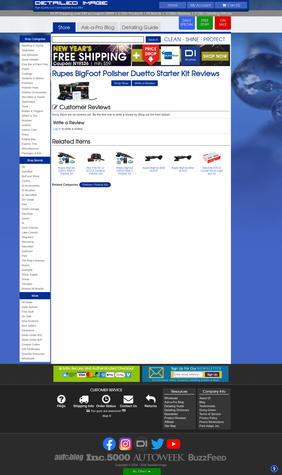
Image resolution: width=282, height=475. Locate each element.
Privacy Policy (208, 418)
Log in (57, 128)
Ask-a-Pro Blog (174, 402)
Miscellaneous (30, 148)
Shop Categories (35, 39)
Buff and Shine (30, 176)
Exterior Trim (29, 143)
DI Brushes (28, 190)
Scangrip (27, 269)
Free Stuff (28, 311)
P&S (24, 255)
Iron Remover (30, 54)
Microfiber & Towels (33, 96)
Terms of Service (210, 414)
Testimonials (207, 406)
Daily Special (29, 306)
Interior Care (29, 129)
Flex (24, 204)
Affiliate (169, 422)
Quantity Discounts (33, 353)
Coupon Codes (31, 344)
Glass (25, 134)
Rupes (25, 265)
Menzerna (28, 241)
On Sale (26, 316)
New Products (30, 320)
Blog (202, 402)
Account (200, 5)
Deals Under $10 (32, 335)
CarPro (26, 180)
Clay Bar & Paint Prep (35, 64)
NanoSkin (27, 246)
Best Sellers (29, 325)
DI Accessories (31, 185)
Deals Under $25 (32, 339)
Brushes (27, 120)
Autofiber (27, 171)
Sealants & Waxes (33, 78)
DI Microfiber (29, 194)
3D (23, 166)
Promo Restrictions (211, 422)
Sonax (25, 279)
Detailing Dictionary (176, 410)
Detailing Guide (174, 406)
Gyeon (26, 218)
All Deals (27, 302)
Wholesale (28, 358)
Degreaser (28, 50)
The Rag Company (33, 260)
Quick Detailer (30, 59)
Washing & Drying (32, 45)
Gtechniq (27, 213)
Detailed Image (71, 3)
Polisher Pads (30, 87)
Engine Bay (29, 139)
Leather (26, 125)
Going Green (207, 410)
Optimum (27, 251)
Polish (25, 68)
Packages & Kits (31, 153)
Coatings (27, 73)
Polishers (27, 82)
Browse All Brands (33, 288)
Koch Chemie (30, 227)
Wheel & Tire (29, 115)
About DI (204, 398)
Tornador (27, 283)
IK (23, 223)
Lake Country (30, 232)
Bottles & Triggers (32, 111)
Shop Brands (35, 160)
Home (173, 5)
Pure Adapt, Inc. (209, 425)
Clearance (28, 330)
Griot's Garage (30, 208)
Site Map (170, 425)
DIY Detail (28, 199)
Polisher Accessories (34, 92)
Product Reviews (175, 418)
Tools (25, 106)
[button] (274, 469)
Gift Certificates (31, 349)
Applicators (28, 101)
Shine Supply (30, 274)
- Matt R (106, 416)
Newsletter (171, 414)
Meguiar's (27, 237)
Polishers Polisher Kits (95, 184)
